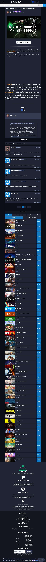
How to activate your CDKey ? (23, 521)
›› (30, 206)
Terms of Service (7, 559)
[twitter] (24, 109)
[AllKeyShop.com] (16, 1)
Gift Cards (28, 539)
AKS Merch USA (28, 544)
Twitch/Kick (14, 528)
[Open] (2, 1)
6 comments (21, 12)
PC (17, 535)
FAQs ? (23, 522)
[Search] (44, 5)
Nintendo (17, 544)
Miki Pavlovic (14, 193)
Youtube (31, 528)
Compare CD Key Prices (23, 42)
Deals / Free (28, 540)
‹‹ (17, 206)
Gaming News (17, 11)
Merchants (14, 530)
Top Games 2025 (28, 543)
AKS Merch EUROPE (28, 545)
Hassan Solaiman (16, 159)
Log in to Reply (37, 156)
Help (41, 560)
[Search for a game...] (23, 5)
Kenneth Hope (15, 170)
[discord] (35, 560)
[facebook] (22, 109)
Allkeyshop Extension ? (23, 523)
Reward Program (28, 538)
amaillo (13, 147)
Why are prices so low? (23, 518)
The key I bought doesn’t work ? (23, 519)
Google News (15, 136)
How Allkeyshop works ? (23, 517)
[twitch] (33, 560)
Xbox (17, 538)
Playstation (17, 541)
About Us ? (23, 515)
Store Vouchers (28, 535)
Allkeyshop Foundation (9, 560)
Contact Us (34, 559)
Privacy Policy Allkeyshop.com (21, 559)
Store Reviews (28, 541)
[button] (43, 1)
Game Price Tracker (28, 536)
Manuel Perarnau (15, 181)
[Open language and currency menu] (36, 1)
